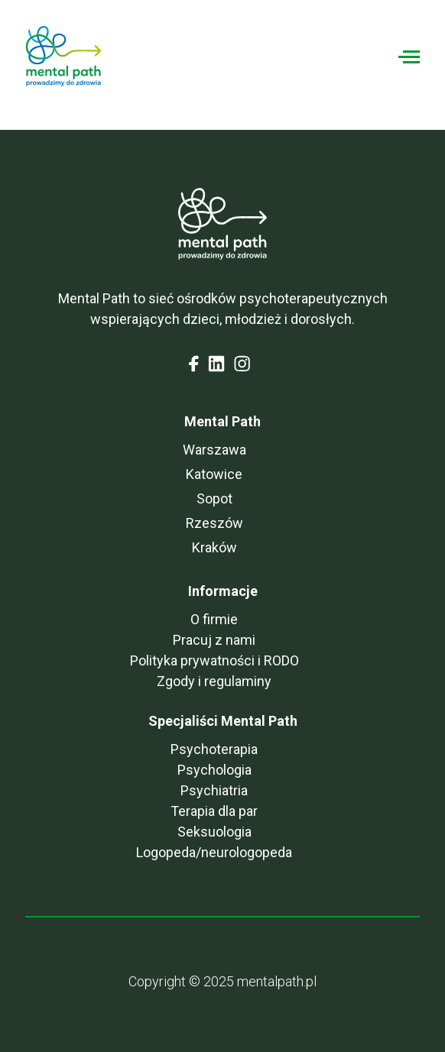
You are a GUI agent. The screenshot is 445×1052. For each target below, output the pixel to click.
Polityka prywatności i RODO (214, 660)
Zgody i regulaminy (214, 681)
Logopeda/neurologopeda (214, 852)
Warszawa (214, 450)
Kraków (214, 547)
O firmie (214, 619)
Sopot (214, 498)
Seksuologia (214, 832)
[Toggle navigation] (409, 56)
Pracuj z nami (214, 640)
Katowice (214, 474)
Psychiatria (214, 790)
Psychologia (214, 770)
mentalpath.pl (277, 981)
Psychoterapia (214, 749)
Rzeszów (214, 523)
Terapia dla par (214, 811)
